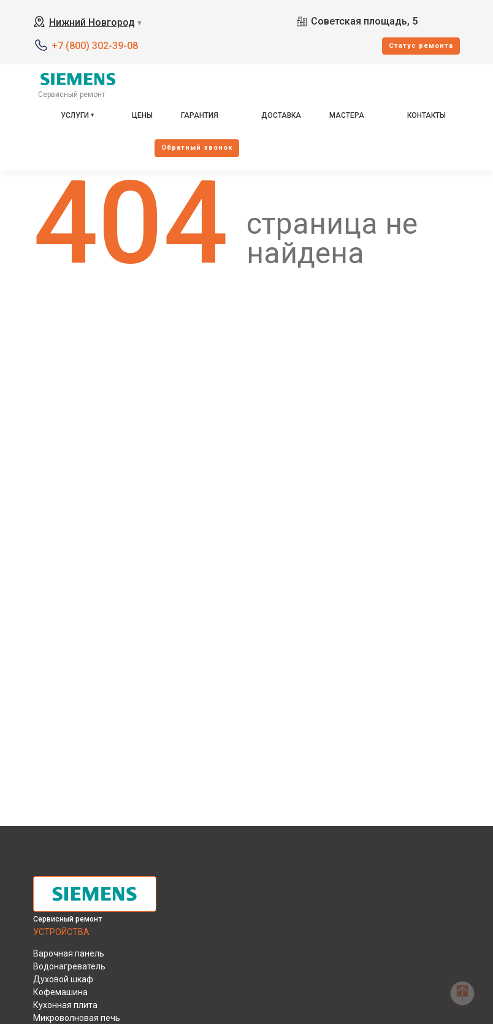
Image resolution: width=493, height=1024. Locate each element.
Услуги (75, 115)
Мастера (346, 115)
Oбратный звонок (196, 148)
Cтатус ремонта (421, 46)
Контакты (426, 115)
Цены (142, 115)
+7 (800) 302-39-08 (95, 46)
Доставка (281, 115)
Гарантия (199, 115)
